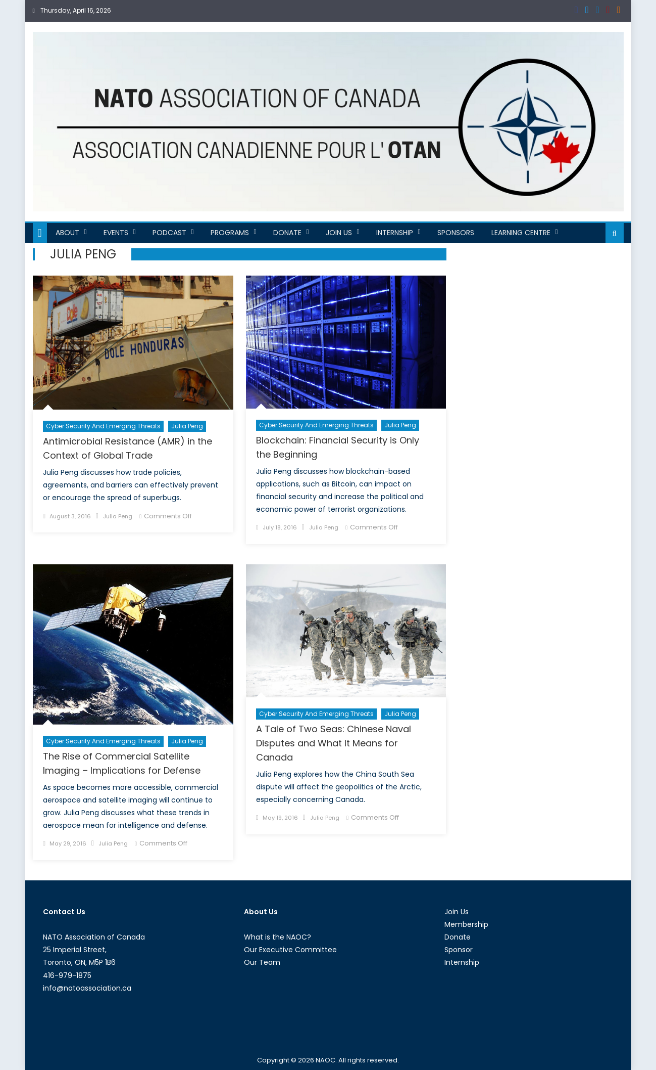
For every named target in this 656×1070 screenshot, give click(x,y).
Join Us (339, 233)
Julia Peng (187, 426)
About (67, 233)
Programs (230, 233)
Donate (287, 233)
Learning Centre (520, 233)
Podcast (169, 233)
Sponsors (455, 233)
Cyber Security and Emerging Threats (103, 426)
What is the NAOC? (277, 937)
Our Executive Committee (290, 950)
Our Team (262, 962)
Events (116, 233)
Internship (394, 233)
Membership (466, 924)
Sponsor (458, 950)
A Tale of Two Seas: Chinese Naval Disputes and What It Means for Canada (333, 743)
